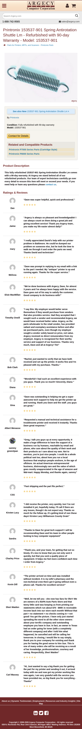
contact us (50, 184)
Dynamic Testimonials (21, 701)
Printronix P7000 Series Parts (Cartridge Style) (33, 149)
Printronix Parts (47, 45)
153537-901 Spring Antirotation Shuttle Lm (41, 111)
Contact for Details (18, 136)
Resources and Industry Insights (60, 701)
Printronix (14, 117)
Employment (38, 701)
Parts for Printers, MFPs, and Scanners (23, 45)
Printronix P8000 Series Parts (24, 154)
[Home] (4, 45)
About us (6, 701)
